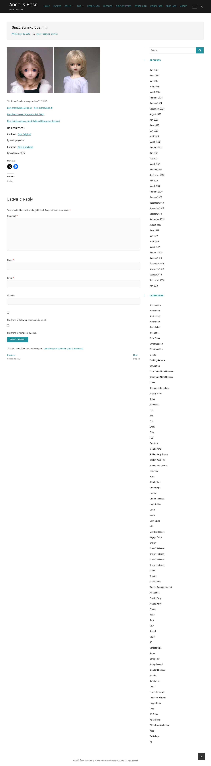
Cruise (152, 382)
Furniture (154, 443)
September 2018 (157, 280)
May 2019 (154, 236)
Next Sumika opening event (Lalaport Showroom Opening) (33, 121)
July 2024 (154, 70)
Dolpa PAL (154, 404)
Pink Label (154, 592)
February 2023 (156, 147)
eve (151, 415)
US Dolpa (154, 714)
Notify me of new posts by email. (22, 333)
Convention (155, 366)
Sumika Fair (155, 681)
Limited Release (157, 498)
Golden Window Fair (159, 465)
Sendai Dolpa (156, 647)
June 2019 (154, 230)
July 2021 (154, 153)
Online (152, 570)
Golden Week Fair (157, 460)
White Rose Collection (159, 725)
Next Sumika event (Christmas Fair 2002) (25, 114)
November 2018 (157, 269)
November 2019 (157, 208)
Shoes (152, 653)
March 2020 (155, 186)
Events (57, 6)
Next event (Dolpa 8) (43, 107)
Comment (12, 216)
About (183, 6)
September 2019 (157, 219)
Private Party (155, 598)
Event (38, 34)
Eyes (152, 432)
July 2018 (154, 285)
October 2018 (156, 274)
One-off (153, 543)
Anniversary (155, 310)
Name (10, 260)
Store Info (141, 6)
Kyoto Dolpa (155, 487)
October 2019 (156, 213)
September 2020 (157, 175)
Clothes (107, 6)
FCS (79, 6)
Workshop (154, 736)
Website (10, 295)
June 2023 (154, 125)
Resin (152, 614)
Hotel (152, 476)
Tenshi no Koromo (158, 697)
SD (151, 642)
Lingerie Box (155, 504)
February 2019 (156, 252)
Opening (46, 34)
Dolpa (152, 399)
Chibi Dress (155, 338)
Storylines (93, 6)
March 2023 (155, 142)
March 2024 (155, 92)
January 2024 (156, 103)
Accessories (155, 305)
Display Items (123, 6)
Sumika (54, 34)
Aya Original (24, 134)
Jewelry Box (155, 482)
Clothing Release (157, 360)
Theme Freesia (100, 760)
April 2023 (154, 136)
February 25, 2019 (21, 34)
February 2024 (156, 97)
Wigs (152, 730)
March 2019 (155, 247)
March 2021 (155, 164)
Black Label (155, 327)
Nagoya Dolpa (156, 537)
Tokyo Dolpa (155, 703)
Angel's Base (23, 4)
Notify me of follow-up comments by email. (26, 320)
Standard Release (157, 670)
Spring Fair (154, 659)
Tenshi (153, 686)
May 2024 (154, 81)
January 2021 (156, 169)
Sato (152, 620)
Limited (153, 493)
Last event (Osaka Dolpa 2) (19, 107)
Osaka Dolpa (155, 581)
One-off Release (157, 548)
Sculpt (152, 636)
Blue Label (154, 332)
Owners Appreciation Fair (161, 587)
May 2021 (154, 158)
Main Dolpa (155, 520)
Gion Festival (155, 449)
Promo (153, 609)
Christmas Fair (156, 343)
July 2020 (154, 180)
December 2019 (157, 202)
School (153, 631)
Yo (151, 741)
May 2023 (154, 131)
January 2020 (156, 197)
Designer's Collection (159, 388)
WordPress (111, 760)
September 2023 (157, 108)
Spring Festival (156, 664)
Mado (152, 509)
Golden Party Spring (159, 454)
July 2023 (154, 119)
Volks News (155, 719)
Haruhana (154, 471)
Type (152, 708)
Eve (151, 410)
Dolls (68, 6)
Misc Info (171, 6)
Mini (151, 526)
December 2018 (157, 263)
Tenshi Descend (157, 692)
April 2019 (154, 241)
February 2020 (156, 191)
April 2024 (154, 86)
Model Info (156, 6)
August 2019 (155, 225)
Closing (153, 355)
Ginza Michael (25, 147)
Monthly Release (157, 531)
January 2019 (156, 258)
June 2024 (154, 75)
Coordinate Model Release (161, 371)
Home (47, 6)
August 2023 (155, 114)
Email (10, 278)
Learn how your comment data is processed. (63, 348)
